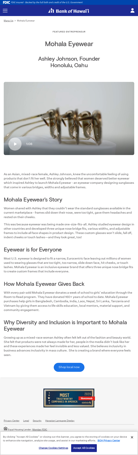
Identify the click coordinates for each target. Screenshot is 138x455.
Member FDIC (39, 429)
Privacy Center (11, 420)
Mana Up (8, 20)
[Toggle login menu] (132, 10)
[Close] (132, 437)
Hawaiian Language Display (60, 420)
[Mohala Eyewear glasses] (69, 118)
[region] (69, 443)
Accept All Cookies (84, 448)
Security (37, 420)
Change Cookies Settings (53, 448)
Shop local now (69, 367)
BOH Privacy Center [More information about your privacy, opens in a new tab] (109, 440)
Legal (26, 420)
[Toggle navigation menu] (5, 10)
